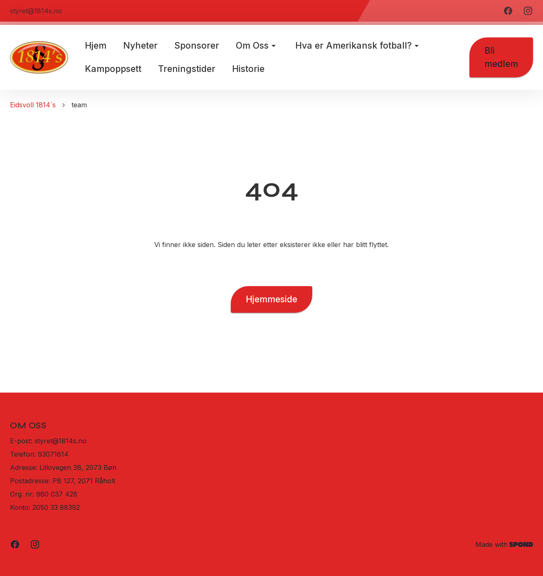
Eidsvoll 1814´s (33, 105)
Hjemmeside (271, 299)
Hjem (95, 45)
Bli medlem (501, 57)
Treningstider (186, 68)
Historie (248, 68)
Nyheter (140, 45)
